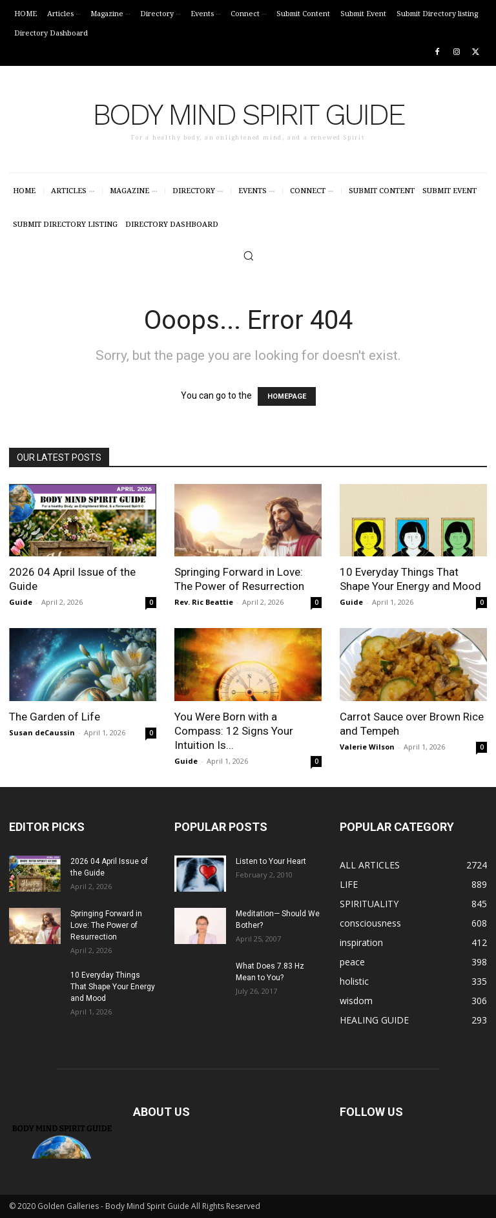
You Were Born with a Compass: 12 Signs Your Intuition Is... (233, 730)
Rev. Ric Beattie (203, 602)
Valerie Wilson (367, 746)
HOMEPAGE (286, 396)
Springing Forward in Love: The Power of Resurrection (106, 925)
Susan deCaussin (42, 732)
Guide (20, 602)
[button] (248, 255)
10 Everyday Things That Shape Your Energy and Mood (112, 987)
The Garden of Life (54, 716)
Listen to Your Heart (271, 861)
